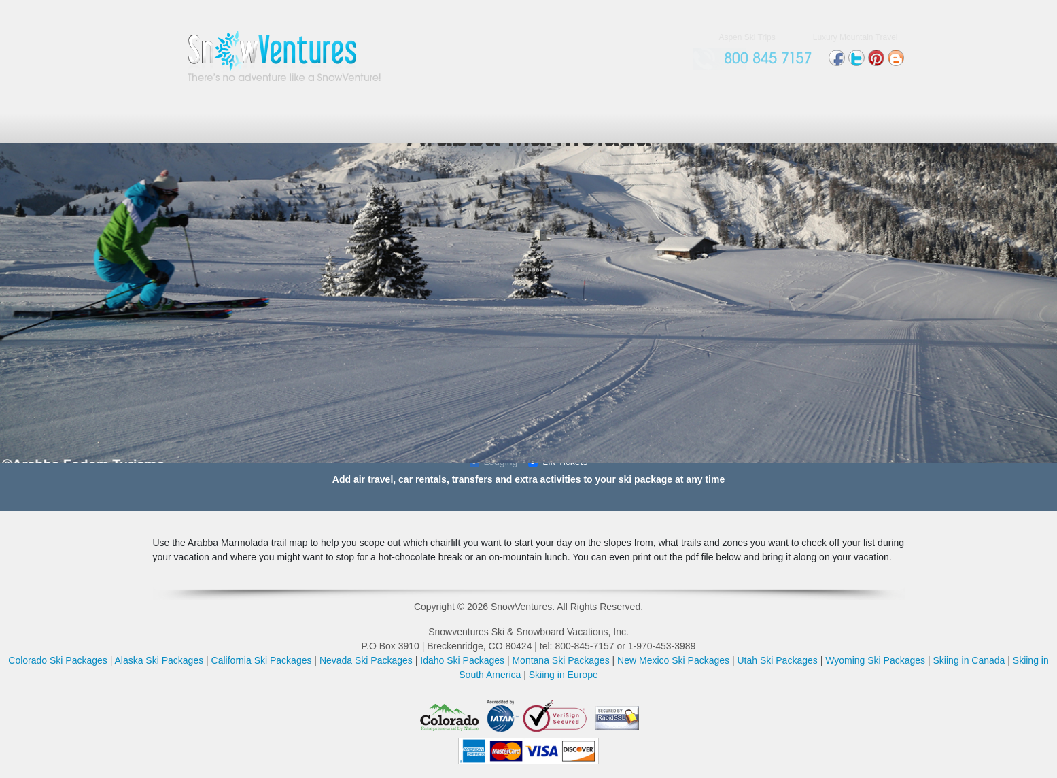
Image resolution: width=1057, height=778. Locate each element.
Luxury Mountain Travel (855, 37)
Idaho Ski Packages (462, 660)
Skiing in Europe (563, 674)
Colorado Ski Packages (57, 660)
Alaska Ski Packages (158, 660)
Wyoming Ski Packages (875, 660)
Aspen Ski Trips (746, 37)
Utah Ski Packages (777, 660)
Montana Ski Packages (560, 660)
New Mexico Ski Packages (673, 660)
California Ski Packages (261, 660)
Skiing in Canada (969, 660)
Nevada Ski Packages (366, 660)
